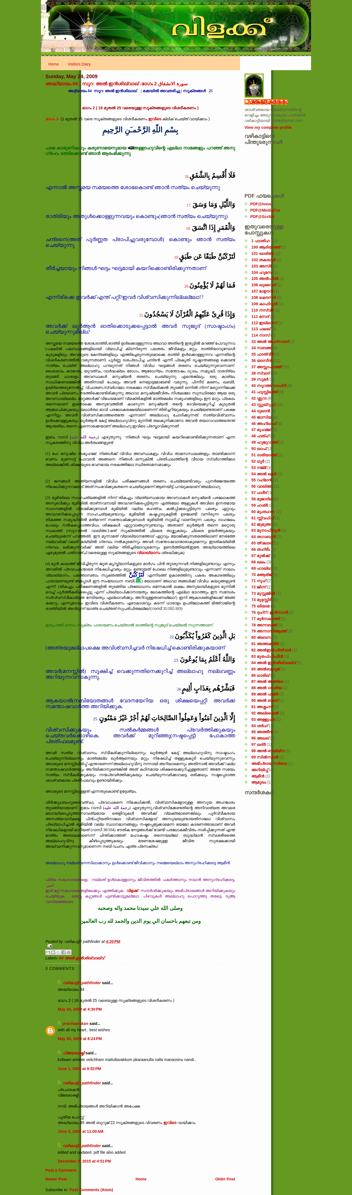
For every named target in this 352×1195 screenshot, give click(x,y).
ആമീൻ (257, 776)
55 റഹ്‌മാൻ (261, 480)
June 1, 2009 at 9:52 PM (79, 1068)
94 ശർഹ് (259, 726)
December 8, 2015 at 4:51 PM (84, 1161)
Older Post (225, 1179)
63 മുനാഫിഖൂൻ (265, 530)
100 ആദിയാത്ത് (265, 247)
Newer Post (56, 1179)
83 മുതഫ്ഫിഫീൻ (267, 656)
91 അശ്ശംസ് (262, 707)
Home (53, 64)
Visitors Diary (79, 64)
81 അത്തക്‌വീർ (265, 644)
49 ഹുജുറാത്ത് (264, 442)
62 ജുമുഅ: (261, 524)
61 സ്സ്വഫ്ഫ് (262, 518)
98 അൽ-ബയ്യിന (268, 751)
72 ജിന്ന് (258, 587)
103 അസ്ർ (261, 266)
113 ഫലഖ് (260, 329)
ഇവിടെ (154, 119)
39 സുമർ (259, 379)
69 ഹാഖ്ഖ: (261, 568)
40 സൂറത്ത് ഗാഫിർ (268, 385)
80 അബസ (261, 637)
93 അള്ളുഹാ (263, 719)
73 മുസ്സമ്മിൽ (263, 593)
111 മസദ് (260, 316)
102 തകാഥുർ (263, 260)
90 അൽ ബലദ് (264, 700)
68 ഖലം (258, 562)
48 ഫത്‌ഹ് (260, 436)
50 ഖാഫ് (259, 448)
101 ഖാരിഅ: (263, 253)
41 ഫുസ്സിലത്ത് (264, 392)
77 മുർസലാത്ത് (265, 618)
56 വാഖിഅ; (262, 486)
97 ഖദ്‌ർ (258, 744)
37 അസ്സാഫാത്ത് (266, 367)
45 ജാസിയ (261, 417)
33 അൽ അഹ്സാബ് (270, 341)
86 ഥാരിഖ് (260, 675)
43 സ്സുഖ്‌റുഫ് (263, 404)
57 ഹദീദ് (259, 492)
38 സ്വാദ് (260, 373)
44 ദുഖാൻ (260, 411)
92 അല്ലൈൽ (265, 713)
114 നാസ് (260, 335)
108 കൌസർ (263, 297)
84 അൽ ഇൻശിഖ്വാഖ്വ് (81, 958)
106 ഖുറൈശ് (263, 285)
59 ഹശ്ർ (259, 505)
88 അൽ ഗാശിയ (266, 688)
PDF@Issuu (261, 204)
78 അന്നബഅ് (264, 625)
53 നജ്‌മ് (258, 467)
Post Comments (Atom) (91, 1190)
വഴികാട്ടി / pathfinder (82, 983)
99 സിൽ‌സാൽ (264, 757)
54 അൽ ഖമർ (263, 474)
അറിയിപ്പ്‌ (259, 770)
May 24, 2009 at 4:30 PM (80, 1009)
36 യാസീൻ (261, 360)
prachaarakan (75, 1023)
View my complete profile (268, 127)
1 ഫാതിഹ (260, 241)
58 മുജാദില (262, 499)
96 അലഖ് (260, 738)
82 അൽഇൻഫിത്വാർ (271, 650)
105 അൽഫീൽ (264, 278)
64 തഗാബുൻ (263, 536)
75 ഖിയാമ (260, 606)
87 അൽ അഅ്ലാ (267, 681)
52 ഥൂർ (257, 461)
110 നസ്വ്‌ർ (262, 310)
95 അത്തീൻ (262, 732)
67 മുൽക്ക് (260, 555)
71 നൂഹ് (258, 581)
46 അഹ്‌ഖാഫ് (263, 423)
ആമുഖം (258, 782)
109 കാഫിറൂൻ (264, 304)
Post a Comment (60, 1170)
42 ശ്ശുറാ (258, 398)
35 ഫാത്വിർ (262, 354)
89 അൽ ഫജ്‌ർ (264, 694)
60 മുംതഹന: (263, 511)
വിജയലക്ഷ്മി (73, 1053)
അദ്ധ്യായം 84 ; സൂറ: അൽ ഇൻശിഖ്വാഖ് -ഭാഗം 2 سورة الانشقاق (116, 83)
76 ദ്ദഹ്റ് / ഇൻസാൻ (269, 612)
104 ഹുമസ (261, 272)
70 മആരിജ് (261, 574)
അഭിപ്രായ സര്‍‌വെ (269, 763)
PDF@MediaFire (265, 210)
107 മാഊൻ (262, 291)
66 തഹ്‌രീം (260, 549)
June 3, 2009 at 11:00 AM (80, 1131)
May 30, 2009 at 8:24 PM (80, 1038)
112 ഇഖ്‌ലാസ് (264, 323)
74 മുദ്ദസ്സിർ (261, 600)
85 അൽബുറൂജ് (265, 669)
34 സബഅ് (261, 348)
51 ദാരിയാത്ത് (264, 455)
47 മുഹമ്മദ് (261, 429)
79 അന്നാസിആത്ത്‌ (269, 631)
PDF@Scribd (262, 216)
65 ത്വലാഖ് (262, 543)
